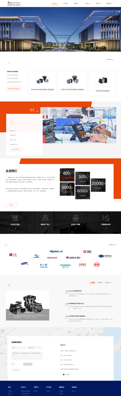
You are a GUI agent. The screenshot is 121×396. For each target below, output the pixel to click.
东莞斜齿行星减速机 (25, 391)
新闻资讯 (61, 387)
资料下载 (36, 391)
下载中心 (99, 3)
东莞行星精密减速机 (25, 393)
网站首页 (55, 3)
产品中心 (88, 3)
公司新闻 (61, 391)
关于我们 (66, 3)
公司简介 (48, 391)
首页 (9, 387)
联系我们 (109, 3)
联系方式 (74, 391)
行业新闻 (61, 393)
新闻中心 (77, 3)
